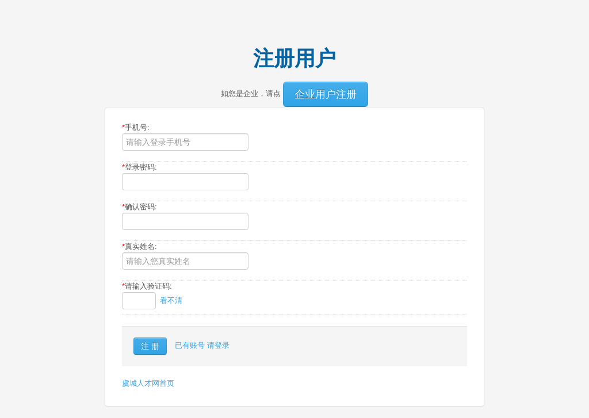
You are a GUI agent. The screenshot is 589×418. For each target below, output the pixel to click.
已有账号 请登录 (202, 345)
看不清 (171, 300)
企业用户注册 (325, 94)
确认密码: (139, 206)
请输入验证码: (147, 286)
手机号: (136, 127)
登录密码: (139, 167)
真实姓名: (139, 246)
